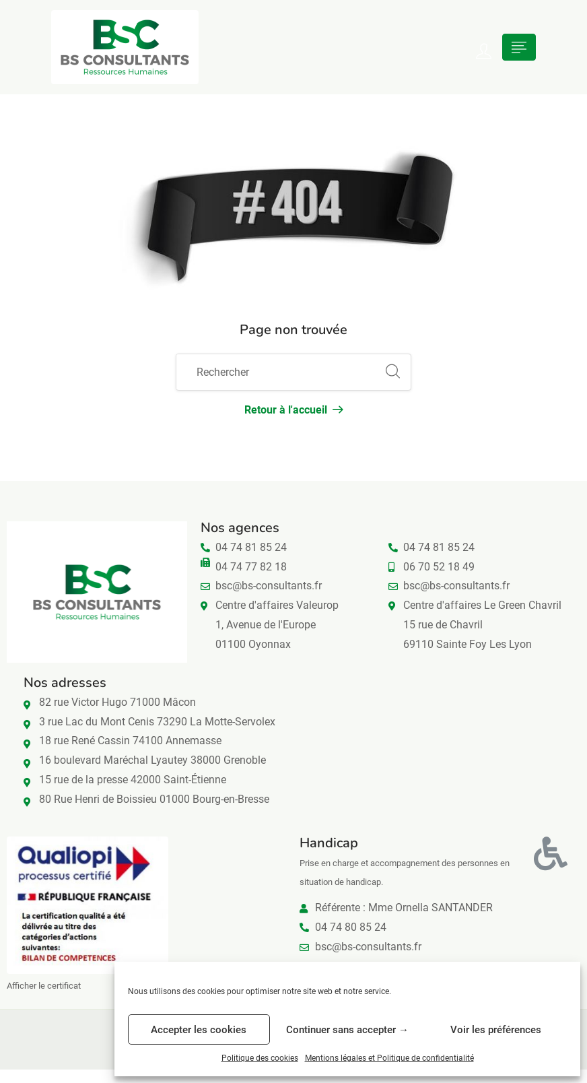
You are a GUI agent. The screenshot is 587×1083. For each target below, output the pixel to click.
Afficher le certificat (44, 986)
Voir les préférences (495, 1030)
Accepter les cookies (198, 1030)
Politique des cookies (259, 1058)
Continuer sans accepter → (347, 1030)
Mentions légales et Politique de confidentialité (389, 1058)
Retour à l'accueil (293, 409)
